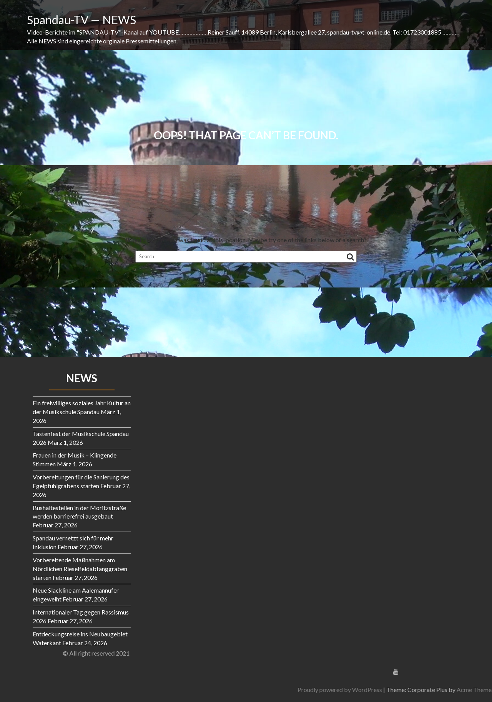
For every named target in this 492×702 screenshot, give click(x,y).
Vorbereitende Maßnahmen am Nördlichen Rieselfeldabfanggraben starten (80, 568)
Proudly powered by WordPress (418, 689)
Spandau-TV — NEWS (81, 19)
